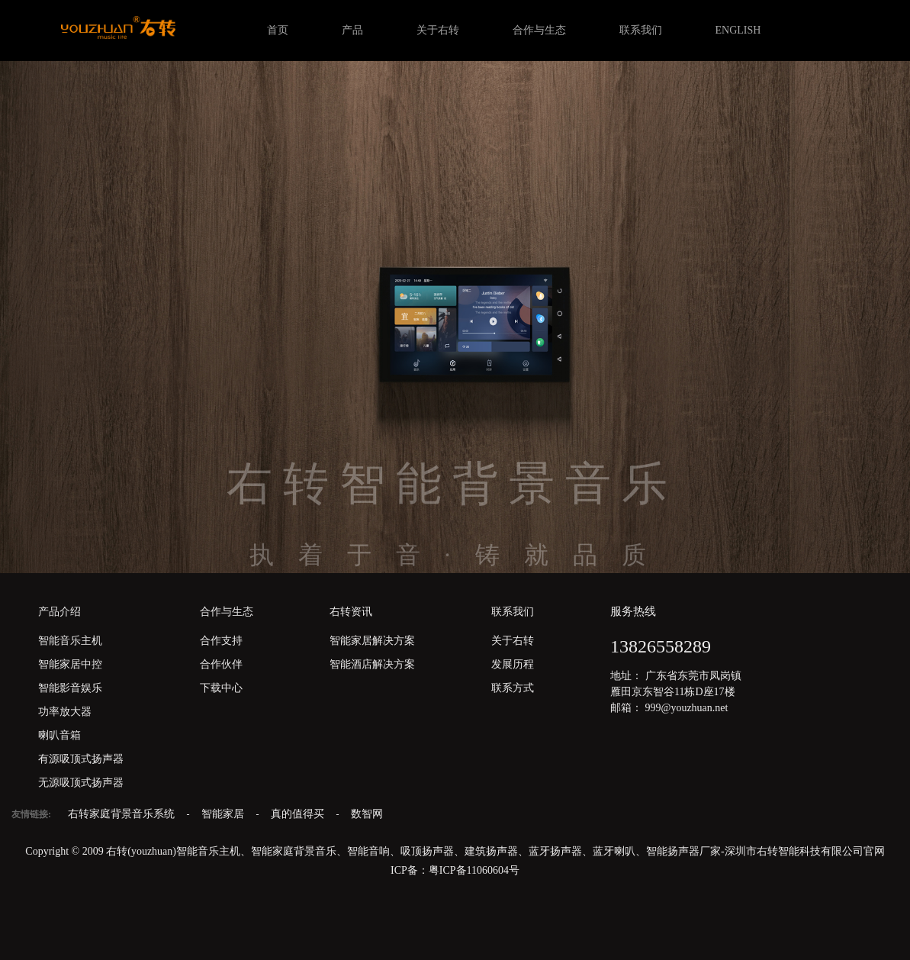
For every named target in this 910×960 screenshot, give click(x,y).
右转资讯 (351, 611)
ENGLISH (738, 30)
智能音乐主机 (70, 640)
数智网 (367, 814)
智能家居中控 (70, 664)
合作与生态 (539, 30)
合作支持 (221, 640)
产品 (352, 30)
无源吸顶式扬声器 (81, 782)
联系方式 (512, 688)
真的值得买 (299, 814)
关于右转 (437, 30)
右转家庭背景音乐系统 (123, 814)
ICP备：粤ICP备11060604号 (455, 870)
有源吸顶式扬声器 (81, 759)
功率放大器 (65, 711)
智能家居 (224, 814)
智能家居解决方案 (372, 640)
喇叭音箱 (59, 735)
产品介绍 (59, 611)
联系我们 (640, 30)
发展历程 (512, 664)
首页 (277, 30)
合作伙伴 (221, 664)
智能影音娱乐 (70, 688)
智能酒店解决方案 (372, 664)
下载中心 (221, 688)
